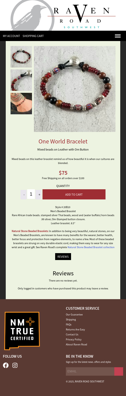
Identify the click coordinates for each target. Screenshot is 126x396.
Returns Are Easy (75, 329)
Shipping (71, 319)
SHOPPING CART (33, 36)
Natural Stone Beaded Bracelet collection (91, 247)
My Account (11, 36)
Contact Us (72, 334)
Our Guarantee (74, 314)
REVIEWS (63, 257)
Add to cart (74, 194)
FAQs (68, 324)
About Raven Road (76, 344)
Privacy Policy (74, 339)
